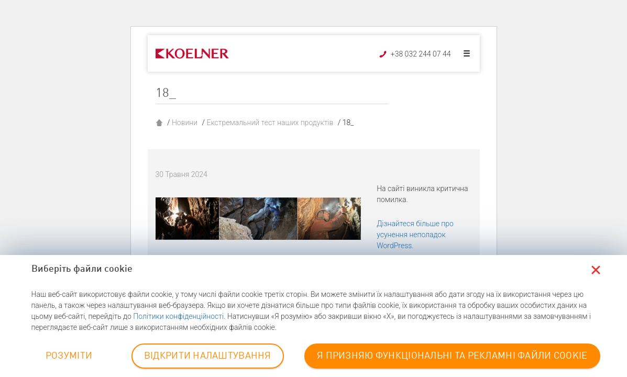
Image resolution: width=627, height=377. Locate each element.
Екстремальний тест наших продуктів (269, 122)
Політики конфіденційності (178, 316)
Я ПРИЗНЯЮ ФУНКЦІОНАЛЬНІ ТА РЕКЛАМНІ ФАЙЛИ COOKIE (452, 356)
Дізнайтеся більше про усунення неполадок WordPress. (415, 234)
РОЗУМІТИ (69, 356)
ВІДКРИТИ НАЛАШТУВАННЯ (207, 356)
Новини (184, 122)
